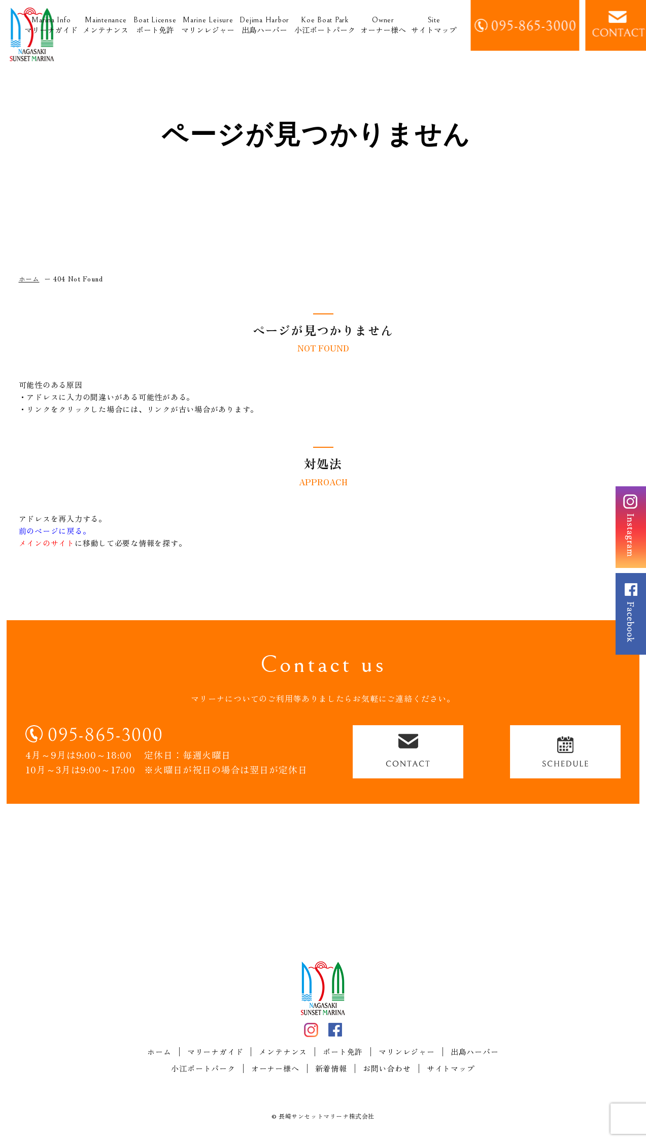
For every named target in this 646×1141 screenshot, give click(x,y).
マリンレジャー (207, 25)
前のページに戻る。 (55, 530)
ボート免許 (154, 25)
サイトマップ (434, 25)
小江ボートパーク (324, 25)
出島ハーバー (264, 25)
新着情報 (331, 1068)
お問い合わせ (387, 1068)
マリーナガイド (51, 25)
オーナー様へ (383, 25)
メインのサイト (47, 543)
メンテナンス (105, 25)
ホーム (159, 1051)
